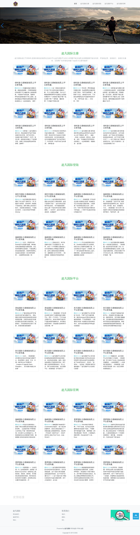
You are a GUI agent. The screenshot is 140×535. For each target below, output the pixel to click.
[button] (2, 25)
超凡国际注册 (84, 3)
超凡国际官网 (121, 3)
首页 (75, 3)
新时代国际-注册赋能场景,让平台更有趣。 (25, 195)
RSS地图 (73, 528)
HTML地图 (80, 528)
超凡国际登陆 (97, 3)
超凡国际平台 (109, 3)
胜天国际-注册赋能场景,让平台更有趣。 (84, 309)
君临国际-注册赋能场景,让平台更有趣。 (25, 309)
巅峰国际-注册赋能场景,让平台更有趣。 (84, 195)
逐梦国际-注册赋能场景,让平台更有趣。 (84, 420)
